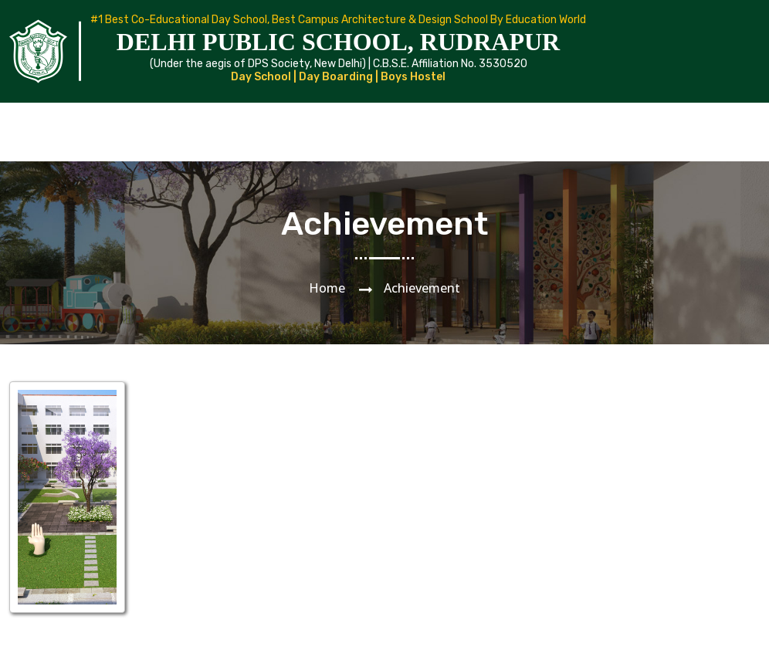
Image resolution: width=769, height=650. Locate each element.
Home (327, 287)
